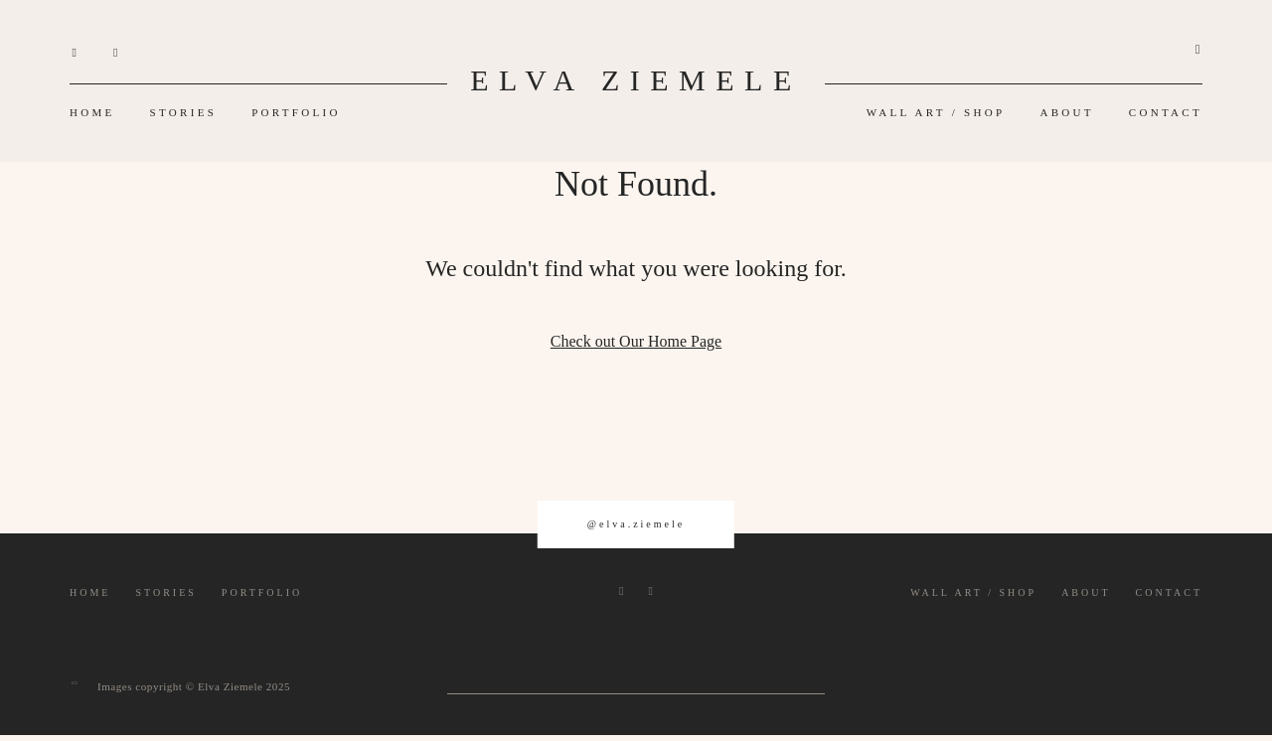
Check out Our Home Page (636, 341)
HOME (92, 112)
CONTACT (1165, 112)
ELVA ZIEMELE (636, 80)
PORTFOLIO (296, 112)
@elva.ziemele (636, 524)
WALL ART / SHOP (936, 112)
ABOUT (1066, 112)
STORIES (184, 112)
